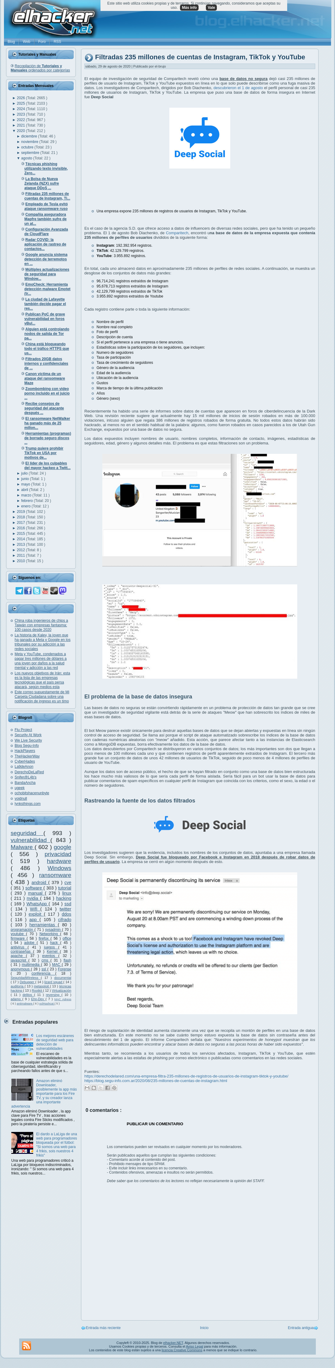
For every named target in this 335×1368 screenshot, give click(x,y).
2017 (21, 522)
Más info (189, 7)
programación (22, 930)
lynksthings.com (28, 804)
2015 (21, 533)
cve (68, 882)
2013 (21, 544)
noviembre (30, 142)
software (34, 888)
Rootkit (37, 990)
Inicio (204, 1328)
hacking (63, 898)
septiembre (31, 153)
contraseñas (22, 951)
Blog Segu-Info (27, 745)
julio (25, 473)
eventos (50, 956)
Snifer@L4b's (26, 777)
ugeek (20, 788)
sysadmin (53, 930)
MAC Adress (62, 999)
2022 (21, 120)
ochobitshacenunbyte (32, 793)
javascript (19, 960)
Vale (211, 7)
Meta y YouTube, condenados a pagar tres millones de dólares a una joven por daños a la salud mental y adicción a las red (41, 661)
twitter (65, 909)
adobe (30, 943)
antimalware (25, 1003)
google (62, 847)
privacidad (58, 854)
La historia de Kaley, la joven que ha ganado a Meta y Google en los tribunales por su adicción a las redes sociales (42, 642)
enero (26, 506)
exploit (36, 914)
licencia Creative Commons (182, 1350)
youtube (18, 934)
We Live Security (28, 740)
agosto (27, 158)
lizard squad (53, 982)
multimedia (31, 964)
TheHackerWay (27, 756)
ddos (66, 914)
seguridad (27, 833)
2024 (21, 109)
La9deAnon (24, 766)
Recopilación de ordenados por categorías (40, 68)
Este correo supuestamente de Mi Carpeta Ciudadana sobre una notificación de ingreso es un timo (42, 696)
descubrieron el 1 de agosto (238, 87)
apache (18, 956)
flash (67, 960)
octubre (27, 147)
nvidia (33, 898)
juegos (51, 947)
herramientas (44, 924)
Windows (59, 868)
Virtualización (61, 990)
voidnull (21, 798)
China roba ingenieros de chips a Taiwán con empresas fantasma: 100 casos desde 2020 (41, 625)
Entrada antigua (301, 1328)
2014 (21, 539)
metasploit (42, 986)
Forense (64, 969)
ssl (44, 969)
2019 (21, 512)
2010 (21, 561)
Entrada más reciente (103, 1328)
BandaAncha (25, 783)
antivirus (19, 947)
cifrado (64, 919)
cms (45, 960)
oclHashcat (47, 1003)
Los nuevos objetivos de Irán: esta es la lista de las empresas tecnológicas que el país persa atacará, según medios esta (42, 680)
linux (66, 893)
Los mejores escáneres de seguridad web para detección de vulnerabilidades (55, 1042)
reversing (54, 995)
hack (55, 943)
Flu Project (23, 730)
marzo (27, 495)
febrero (27, 501)
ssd (68, 903)
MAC (57, 964)
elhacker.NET (173, 1343)
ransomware (55, 875)
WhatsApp (37, 903)
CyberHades (25, 761)
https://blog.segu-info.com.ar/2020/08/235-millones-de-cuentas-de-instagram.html (155, 1080)
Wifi (35, 909)
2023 (21, 114)
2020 (21, 131)
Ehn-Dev (38, 999)
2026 (21, 98)
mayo (26, 484)
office (67, 938)
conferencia (43, 973)
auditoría (18, 986)
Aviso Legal (194, 1346)
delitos (28, 995)
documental (62, 978)
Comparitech (177, 233)
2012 (21, 550)
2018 (21, 517)
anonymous (21, 969)
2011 (21, 555)
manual (36, 893)
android (40, 882)
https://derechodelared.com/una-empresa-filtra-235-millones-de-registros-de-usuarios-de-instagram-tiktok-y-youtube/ (186, 1076)
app (34, 919)
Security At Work (28, 735)
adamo (16, 999)
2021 (21, 125)
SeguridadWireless (26, 978)
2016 (21, 528)
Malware (23, 847)
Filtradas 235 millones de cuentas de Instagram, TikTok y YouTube (200, 57)
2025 (21, 103)
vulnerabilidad (30, 840)
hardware (59, 861)
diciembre (29, 136)
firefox (45, 938)
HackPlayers (25, 751)
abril (25, 490)
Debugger (27, 982)
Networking (50, 934)
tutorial (64, 888)
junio (25, 479)
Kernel (53, 951)
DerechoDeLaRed (29, 772)
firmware (18, 938)
